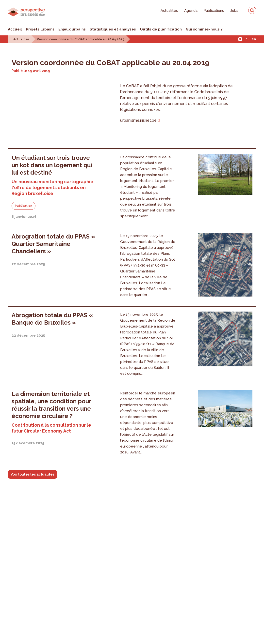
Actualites (21, 39)
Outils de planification (161, 29)
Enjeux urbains (72, 29)
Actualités (169, 10)
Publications (214, 10)
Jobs (234, 10)
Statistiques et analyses (113, 29)
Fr (240, 39)
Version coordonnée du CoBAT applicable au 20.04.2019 (80, 39)
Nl (247, 39)
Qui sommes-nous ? (204, 29)
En (254, 39)
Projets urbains (40, 29)
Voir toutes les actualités (32, 474)
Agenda (191, 10)
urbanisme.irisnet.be (138, 120)
